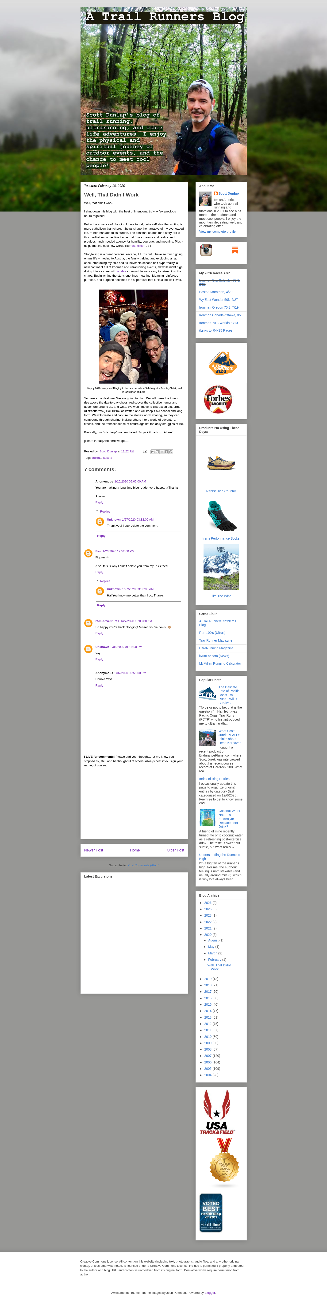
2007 (208, 1056)
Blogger (209, 1292)
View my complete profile (217, 231)
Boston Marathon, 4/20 (216, 292)
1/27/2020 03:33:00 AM (138, 589)
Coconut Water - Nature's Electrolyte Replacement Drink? (230, 818)
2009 (208, 1043)
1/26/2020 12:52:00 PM (118, 551)
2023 (208, 915)
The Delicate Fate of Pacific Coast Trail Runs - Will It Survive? (229, 695)
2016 (208, 998)
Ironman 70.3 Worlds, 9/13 (218, 323)
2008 (208, 1049)
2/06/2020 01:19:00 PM (126, 647)
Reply (99, 502)
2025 (208, 909)
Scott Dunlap (109, 451)
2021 (208, 928)
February (215, 959)
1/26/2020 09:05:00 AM (130, 481)
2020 (208, 935)
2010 (208, 1037)
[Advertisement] (134, 806)
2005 (208, 1069)
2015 (208, 1004)
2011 (208, 1030)
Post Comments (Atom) (143, 865)
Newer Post (93, 850)
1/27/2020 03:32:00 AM (138, 519)
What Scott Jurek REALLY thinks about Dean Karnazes (230, 737)
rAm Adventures (107, 621)
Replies (105, 511)
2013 (208, 1017)
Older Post (175, 850)
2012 (208, 1024)
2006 (208, 1062)
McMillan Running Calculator (220, 663)
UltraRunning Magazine (216, 648)
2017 (208, 991)
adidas (121, 271)
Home (135, 850)
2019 (208, 979)
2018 (208, 985)
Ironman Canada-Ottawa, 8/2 (220, 315)
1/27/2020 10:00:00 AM (136, 621)
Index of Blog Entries (214, 779)
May (211, 947)
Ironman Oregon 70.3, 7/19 (219, 307)
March (213, 953)
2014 (208, 1011)
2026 (208, 903)
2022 (208, 922)
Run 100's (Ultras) (212, 633)
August (213, 940)
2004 (208, 1075)
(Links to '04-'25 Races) (216, 330)
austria (107, 457)
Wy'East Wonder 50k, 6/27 (218, 300)
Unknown (114, 519)
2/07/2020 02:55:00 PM (130, 673)
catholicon (138, 245)
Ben (98, 551)
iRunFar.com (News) (214, 656)
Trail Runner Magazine (215, 640)
